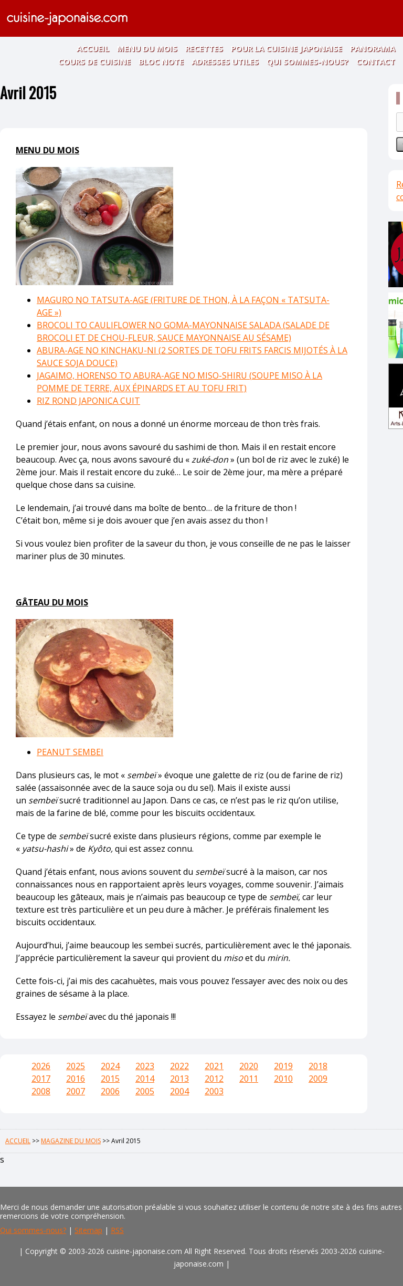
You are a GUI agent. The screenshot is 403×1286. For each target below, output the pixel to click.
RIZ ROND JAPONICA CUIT (88, 400)
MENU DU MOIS (147, 48)
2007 (75, 1091)
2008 (40, 1091)
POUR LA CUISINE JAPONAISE (286, 48)
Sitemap (88, 1230)
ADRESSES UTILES (225, 61)
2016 (75, 1078)
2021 (214, 1066)
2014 (144, 1078)
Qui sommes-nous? (33, 1230)
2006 (110, 1091)
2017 (40, 1078)
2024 (110, 1066)
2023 (144, 1066)
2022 (179, 1066)
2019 (283, 1066)
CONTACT (375, 61)
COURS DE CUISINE (94, 61)
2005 (144, 1091)
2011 (248, 1078)
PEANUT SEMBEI (70, 752)
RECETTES (204, 48)
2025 (75, 1066)
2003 (214, 1091)
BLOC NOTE (161, 61)
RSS (117, 1230)
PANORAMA (372, 48)
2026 (40, 1066)
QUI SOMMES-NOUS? (307, 61)
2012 (214, 1078)
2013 (179, 1078)
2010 (283, 1078)
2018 (318, 1066)
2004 (179, 1091)
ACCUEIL (93, 48)
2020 (248, 1066)
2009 (318, 1078)
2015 (110, 1078)
